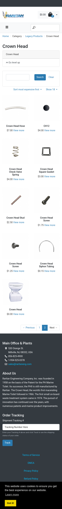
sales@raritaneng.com (20, 364)
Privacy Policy (31, 471)
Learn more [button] (12, 494)
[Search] (45, 27)
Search (40, 77)
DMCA (31, 463)
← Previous (29, 327)
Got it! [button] (10, 503)
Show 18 (51, 89)
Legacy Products (34, 36)
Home (5, 36)
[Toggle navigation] (4, 3)
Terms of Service (31, 455)
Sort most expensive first (26, 89)
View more (18, 130)
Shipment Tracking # (13, 420)
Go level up (13, 62)
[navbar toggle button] (6, 28)
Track (7, 442)
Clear (51, 77)
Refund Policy (31, 478)
